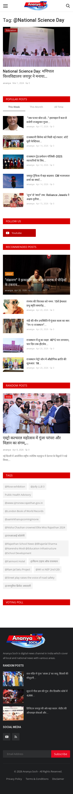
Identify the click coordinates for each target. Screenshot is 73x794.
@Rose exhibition (15, 486)
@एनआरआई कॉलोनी (15, 535)
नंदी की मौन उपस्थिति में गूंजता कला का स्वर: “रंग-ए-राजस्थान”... (48, 322)
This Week (14, 107)
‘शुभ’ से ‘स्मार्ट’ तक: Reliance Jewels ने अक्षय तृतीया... (47, 197)
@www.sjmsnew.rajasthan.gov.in (24, 503)
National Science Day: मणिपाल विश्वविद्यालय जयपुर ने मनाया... (28, 74)
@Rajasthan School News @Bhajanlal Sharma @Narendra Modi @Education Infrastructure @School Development (31, 548)
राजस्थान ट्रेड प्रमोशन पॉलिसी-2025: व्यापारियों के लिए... (44, 158)
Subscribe (60, 754)
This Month (36, 107)
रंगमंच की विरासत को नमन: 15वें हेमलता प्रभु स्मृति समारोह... (46, 303)
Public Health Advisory (18, 494)
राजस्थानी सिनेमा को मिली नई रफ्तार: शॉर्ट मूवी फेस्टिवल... (47, 139)
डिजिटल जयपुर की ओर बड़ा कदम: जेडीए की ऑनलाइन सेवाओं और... (46, 710)
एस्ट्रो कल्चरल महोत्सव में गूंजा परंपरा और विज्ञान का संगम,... (32, 440)
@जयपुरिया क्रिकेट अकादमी (18, 586)
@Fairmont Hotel (15, 561)
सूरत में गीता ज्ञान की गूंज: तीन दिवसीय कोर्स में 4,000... (47, 693)
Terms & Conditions (37, 779)
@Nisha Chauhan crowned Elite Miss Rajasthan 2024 (35, 527)
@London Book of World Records (24, 511)
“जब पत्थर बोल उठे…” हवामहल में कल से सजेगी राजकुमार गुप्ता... (46, 120)
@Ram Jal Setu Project (17, 569)
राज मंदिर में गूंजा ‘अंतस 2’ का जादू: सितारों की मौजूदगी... (47, 675)
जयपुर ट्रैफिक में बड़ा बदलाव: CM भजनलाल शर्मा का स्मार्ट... (47, 177)
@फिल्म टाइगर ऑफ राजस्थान (44, 561)
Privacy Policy (14, 779)
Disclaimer (58, 779)
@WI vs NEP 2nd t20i (48, 569)
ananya (7, 83)
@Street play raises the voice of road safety (30, 577)
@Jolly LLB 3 (37, 486)
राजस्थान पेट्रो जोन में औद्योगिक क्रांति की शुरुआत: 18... (46, 361)
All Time (58, 107)
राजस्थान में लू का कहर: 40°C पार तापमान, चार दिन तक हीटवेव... (47, 342)
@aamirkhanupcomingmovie (22, 519)
